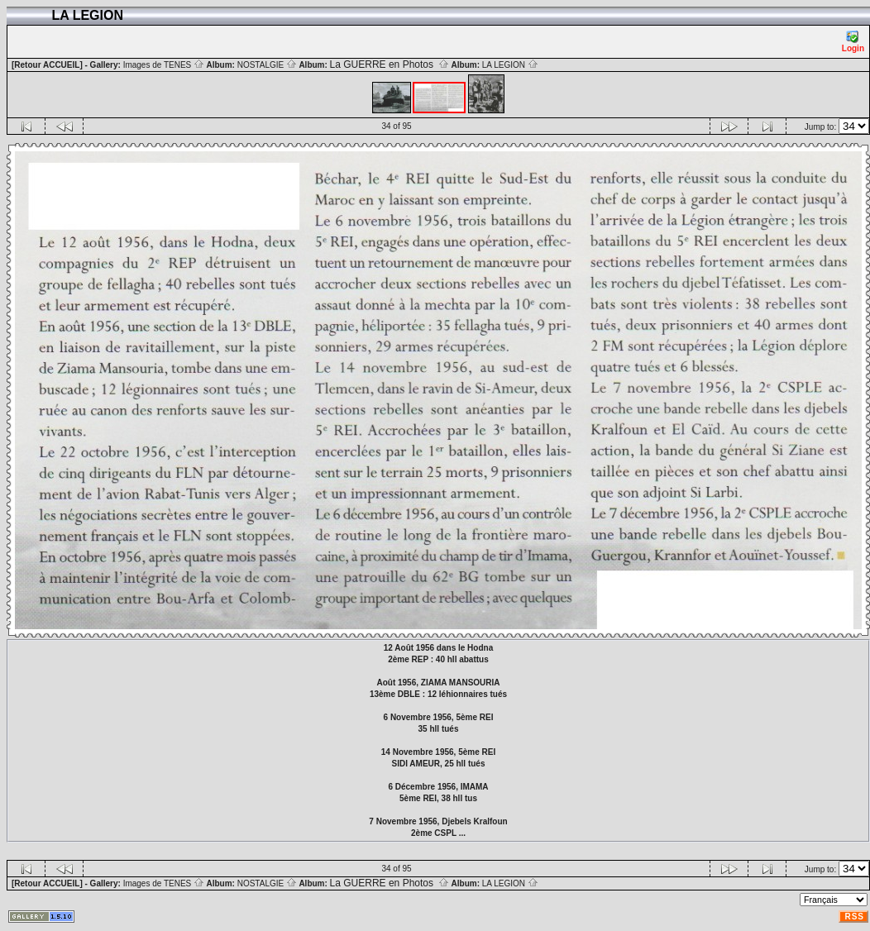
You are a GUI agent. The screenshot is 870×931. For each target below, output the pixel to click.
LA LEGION (510, 64)
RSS (854, 916)
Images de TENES (163, 64)
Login (853, 42)
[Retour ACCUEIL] (47, 64)
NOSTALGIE (267, 64)
